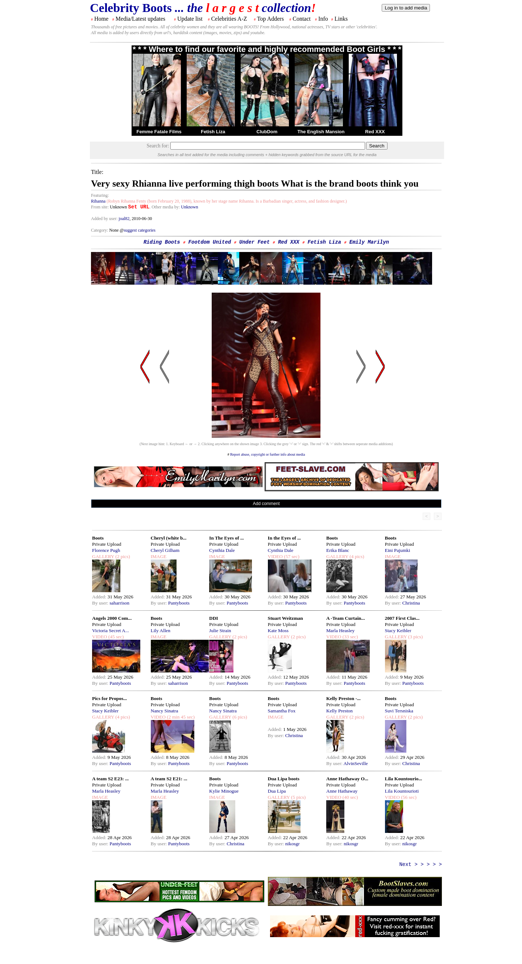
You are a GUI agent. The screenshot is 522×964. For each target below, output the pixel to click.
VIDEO (275, 556)
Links (341, 19)
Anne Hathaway (341, 791)
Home (101, 19)
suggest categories (140, 230)
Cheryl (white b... (169, 538)
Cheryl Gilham (165, 550)
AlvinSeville (355, 763)
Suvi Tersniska (399, 710)
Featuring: (100, 195)
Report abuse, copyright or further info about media (267, 454)
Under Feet (254, 242)
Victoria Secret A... (110, 630)
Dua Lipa (277, 791)
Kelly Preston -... (343, 698)
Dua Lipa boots (283, 778)
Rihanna (98, 201)
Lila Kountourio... (403, 778)
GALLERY (103, 556)
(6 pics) (239, 717)
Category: (100, 230)
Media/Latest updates (140, 19)
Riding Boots (162, 242)
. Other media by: (165, 207)
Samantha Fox (282, 710)
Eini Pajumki (397, 550)
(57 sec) (291, 556)
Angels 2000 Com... (112, 618)
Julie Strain (220, 630)
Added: (100, 596)
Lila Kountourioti (402, 791)
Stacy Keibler (398, 630)
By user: (100, 603)
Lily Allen (160, 630)
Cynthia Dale (222, 550)
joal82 (124, 218)
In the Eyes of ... (284, 538)
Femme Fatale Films (158, 131)
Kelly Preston (339, 710)
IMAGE (159, 556)
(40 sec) (349, 797)
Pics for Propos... (109, 698)
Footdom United (209, 242)
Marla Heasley (340, 630)
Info (323, 19)
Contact (302, 19)
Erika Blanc (337, 550)
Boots (98, 538)
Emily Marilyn (369, 242)
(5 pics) (298, 797)
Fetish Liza (213, 131)
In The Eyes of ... (226, 538)
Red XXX (375, 131)
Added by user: (105, 218)
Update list (190, 19)
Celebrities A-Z (229, 19)
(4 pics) (356, 556)
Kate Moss (278, 630)
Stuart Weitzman (285, 618)
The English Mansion (320, 131)
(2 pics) (122, 556)
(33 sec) (349, 636)
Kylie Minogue (224, 791)
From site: (100, 207)
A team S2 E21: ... (169, 778)
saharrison (119, 603)
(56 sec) (408, 797)
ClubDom (267, 131)
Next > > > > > (420, 864)
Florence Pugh (106, 550)
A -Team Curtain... (345, 618)
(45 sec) (115, 636)
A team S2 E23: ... (110, 778)
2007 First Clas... (402, 618)
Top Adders (270, 19)
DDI (213, 618)
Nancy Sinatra (164, 710)
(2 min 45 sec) (180, 717)
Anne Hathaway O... (347, 778)
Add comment (266, 503)
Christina (411, 603)
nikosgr (292, 843)
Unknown (189, 207)
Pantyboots (179, 603)
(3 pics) (415, 636)
